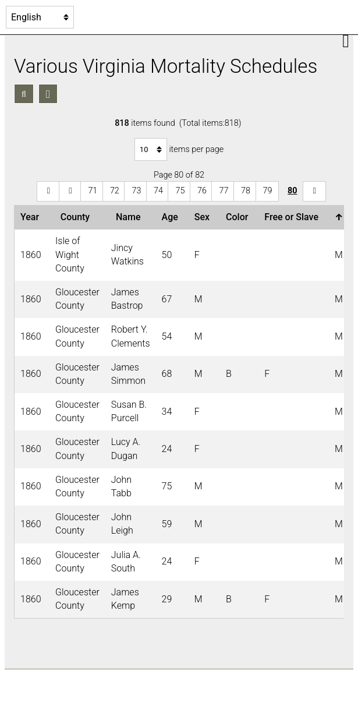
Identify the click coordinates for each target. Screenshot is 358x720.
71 (92, 191)
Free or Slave (293, 217)
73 (136, 191)
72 (114, 191)
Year (32, 217)
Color (239, 217)
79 (267, 191)
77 (223, 191)
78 (245, 191)
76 (202, 191)
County (77, 217)
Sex (204, 217)
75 (180, 191)
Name (130, 217)
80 (292, 191)
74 (158, 191)
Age (172, 217)
